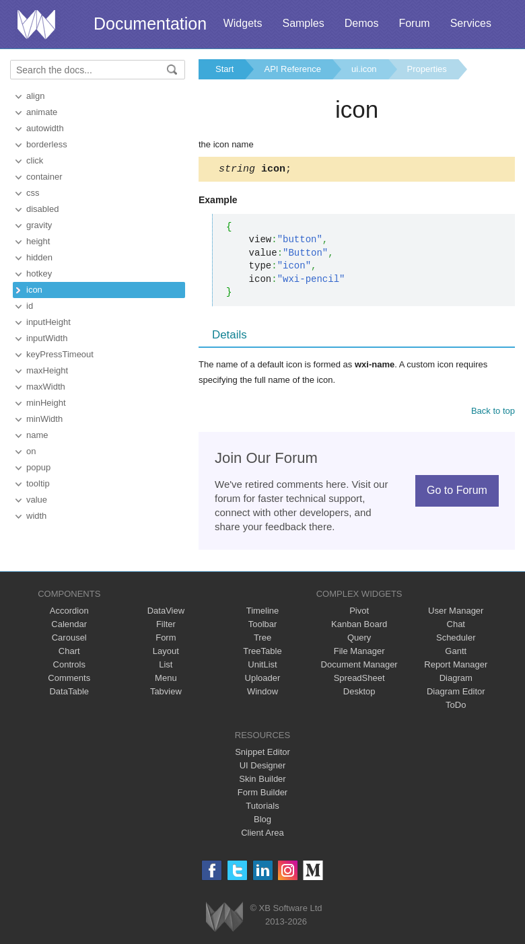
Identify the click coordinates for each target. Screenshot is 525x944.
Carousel (69, 639)
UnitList (262, 666)
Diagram (456, 680)
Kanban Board (359, 626)
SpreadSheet (359, 680)
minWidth (44, 419)
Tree (262, 639)
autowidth (45, 128)
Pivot (359, 613)
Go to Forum (457, 492)
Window (262, 693)
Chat (456, 626)
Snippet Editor (262, 754)
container (44, 177)
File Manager (359, 653)
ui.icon (364, 69)
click (34, 160)
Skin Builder (262, 781)
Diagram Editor (456, 693)
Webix (224, 919)
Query (359, 639)
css (33, 193)
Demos (362, 23)
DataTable (69, 693)
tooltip (38, 483)
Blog (262, 821)
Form (165, 639)
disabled (42, 209)
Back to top (493, 413)
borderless (46, 144)
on (31, 451)
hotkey (39, 273)
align (35, 96)
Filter (166, 626)
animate (41, 112)
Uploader (263, 680)
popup (38, 467)
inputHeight (48, 322)
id (29, 306)
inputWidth (46, 338)
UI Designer (263, 767)
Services (470, 23)
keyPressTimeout (60, 354)
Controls (69, 666)
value (36, 500)
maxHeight (47, 370)
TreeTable (262, 653)
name (37, 435)
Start (224, 69)
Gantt (455, 653)
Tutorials (262, 808)
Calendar (69, 626)
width (36, 516)
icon (34, 290)
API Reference (292, 69)
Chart (69, 653)
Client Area (262, 835)
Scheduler (456, 639)
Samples (303, 23)
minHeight (46, 403)
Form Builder (262, 794)
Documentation (150, 23)
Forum (413, 23)
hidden (39, 257)
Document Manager (359, 666)
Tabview (166, 693)
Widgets (242, 23)
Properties (427, 69)
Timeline (262, 613)
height (38, 241)
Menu (166, 680)
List (165, 666)
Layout (166, 653)
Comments (69, 680)
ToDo (456, 707)
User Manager (455, 613)
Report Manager (455, 666)
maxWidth (45, 387)
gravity (39, 225)
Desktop (359, 693)
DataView (165, 613)
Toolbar (262, 626)
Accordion (69, 613)
